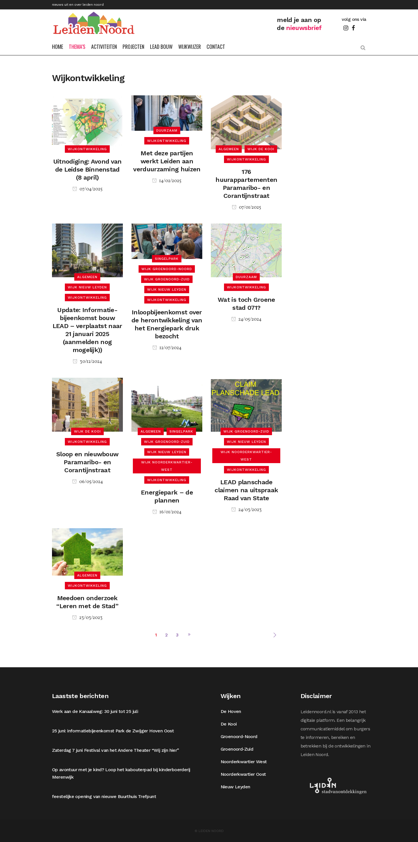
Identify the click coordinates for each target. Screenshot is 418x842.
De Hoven (231, 711)
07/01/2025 (246, 207)
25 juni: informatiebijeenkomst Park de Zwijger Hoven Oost (113, 731)
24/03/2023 (246, 510)
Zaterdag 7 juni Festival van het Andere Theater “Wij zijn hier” (115, 750)
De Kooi (229, 724)
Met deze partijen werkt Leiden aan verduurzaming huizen (166, 161)
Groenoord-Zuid (237, 749)
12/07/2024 (166, 348)
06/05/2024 (87, 482)
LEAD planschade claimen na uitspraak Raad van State (246, 490)
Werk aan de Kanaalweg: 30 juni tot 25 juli (95, 711)
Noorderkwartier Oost (243, 774)
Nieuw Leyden (235, 786)
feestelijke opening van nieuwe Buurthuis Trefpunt (104, 796)
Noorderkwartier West (244, 761)
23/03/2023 (87, 618)
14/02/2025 (166, 181)
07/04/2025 (87, 189)
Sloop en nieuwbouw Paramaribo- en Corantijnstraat (87, 462)
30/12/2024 (87, 362)
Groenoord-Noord (239, 736)
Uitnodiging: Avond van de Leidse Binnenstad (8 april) (87, 169)
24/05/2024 (246, 319)
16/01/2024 (166, 512)
